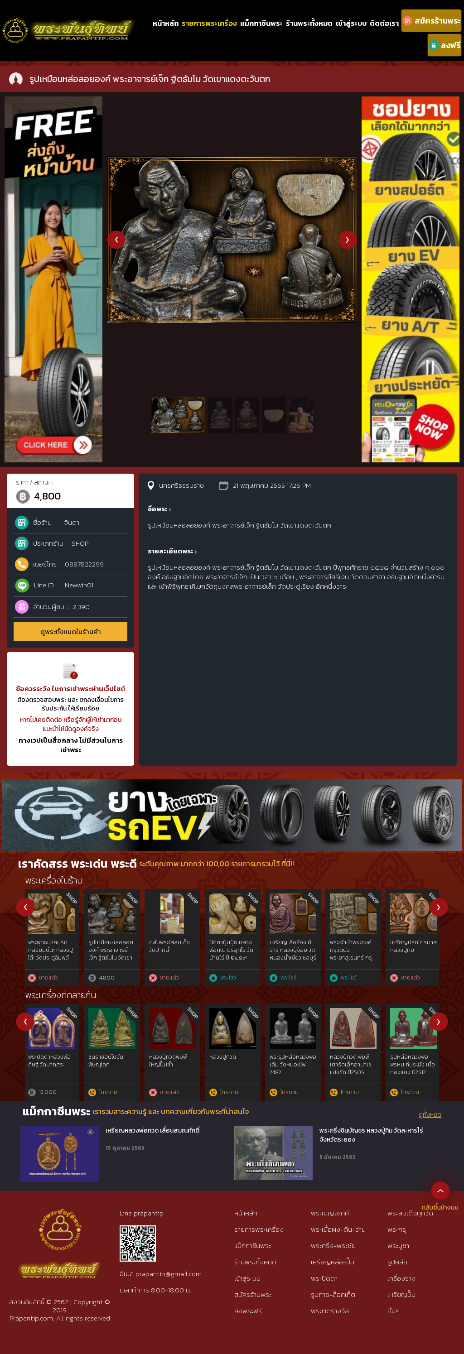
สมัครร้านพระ (252, 1294)
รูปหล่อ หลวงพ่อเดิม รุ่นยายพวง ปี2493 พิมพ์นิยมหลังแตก (230, 1068)
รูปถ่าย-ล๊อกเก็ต (333, 1294)
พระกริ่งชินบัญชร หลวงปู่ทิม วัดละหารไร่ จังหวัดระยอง (371, 1135)
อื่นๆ (393, 1311)
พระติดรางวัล (330, 1311)
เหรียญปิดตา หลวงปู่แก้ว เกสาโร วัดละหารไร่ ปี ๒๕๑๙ (173, 950)
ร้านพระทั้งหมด (309, 23)
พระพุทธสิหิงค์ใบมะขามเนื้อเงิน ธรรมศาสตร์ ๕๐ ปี (292, 950)
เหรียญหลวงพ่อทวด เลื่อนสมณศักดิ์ (152, 1130)
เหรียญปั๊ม (401, 1294)
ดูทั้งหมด (430, 1114)
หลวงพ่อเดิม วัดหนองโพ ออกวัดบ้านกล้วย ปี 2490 (171, 1064)
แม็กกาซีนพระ (261, 23)
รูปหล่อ (397, 1262)
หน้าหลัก (166, 23)
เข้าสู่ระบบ (351, 23)
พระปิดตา (324, 1278)
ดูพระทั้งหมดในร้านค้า (70, 631)
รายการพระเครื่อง (209, 23)
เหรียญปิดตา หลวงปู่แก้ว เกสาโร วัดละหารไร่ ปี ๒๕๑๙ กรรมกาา (112, 953)
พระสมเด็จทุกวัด (410, 1213)
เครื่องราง (401, 1278)
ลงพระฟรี (248, 1311)
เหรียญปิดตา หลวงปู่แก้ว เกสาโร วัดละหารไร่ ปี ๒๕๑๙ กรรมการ (52, 953)
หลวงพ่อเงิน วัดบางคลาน (294, 1061)
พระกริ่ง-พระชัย (333, 1245)
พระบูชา (398, 1245)
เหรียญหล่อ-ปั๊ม (332, 1262)
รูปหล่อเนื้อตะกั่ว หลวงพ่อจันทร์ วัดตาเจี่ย (50, 1064)
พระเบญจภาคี (330, 1213)
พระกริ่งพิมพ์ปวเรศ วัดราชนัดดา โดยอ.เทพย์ (353, 950)
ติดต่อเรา (384, 23)
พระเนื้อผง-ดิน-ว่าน (338, 1229)
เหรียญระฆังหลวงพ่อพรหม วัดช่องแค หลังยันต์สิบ (414, 950)
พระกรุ (396, 1229)
